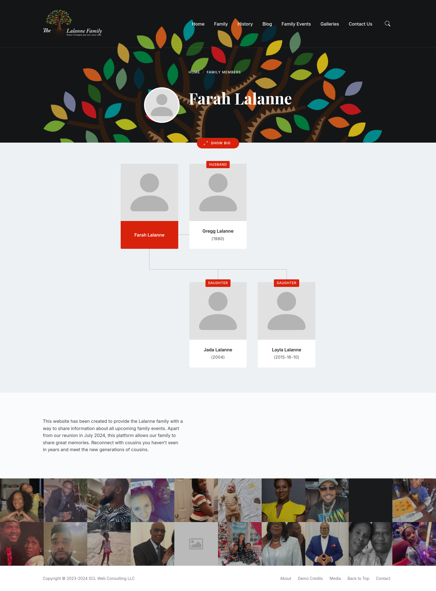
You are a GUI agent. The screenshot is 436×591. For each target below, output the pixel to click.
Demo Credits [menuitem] (310, 578)
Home (194, 72)
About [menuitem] (285, 578)
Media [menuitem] (335, 578)
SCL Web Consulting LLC (112, 578)
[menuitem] (198, 23)
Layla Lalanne (286, 349)
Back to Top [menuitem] (358, 578)
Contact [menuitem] (383, 578)
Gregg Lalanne (218, 231)
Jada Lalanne (218, 349)
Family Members (224, 72)
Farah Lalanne (149, 235)
